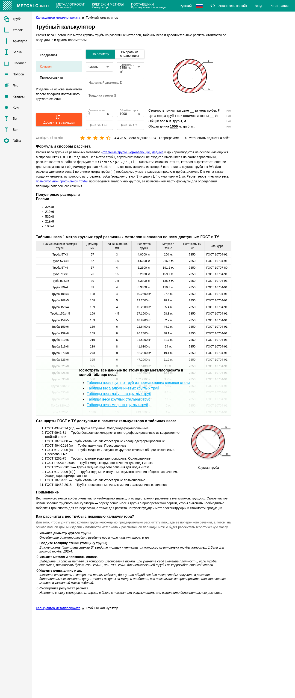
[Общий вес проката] (128, 112)
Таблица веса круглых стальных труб (118, 399)
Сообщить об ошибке (49, 138)
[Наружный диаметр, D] (111, 82)
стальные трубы (114, 152)
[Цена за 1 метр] (95, 125)
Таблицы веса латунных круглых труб (119, 394)
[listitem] (16, 18)
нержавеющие (139, 152)
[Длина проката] (97, 112)
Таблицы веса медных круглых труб (117, 405)
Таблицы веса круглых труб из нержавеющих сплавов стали (138, 383)
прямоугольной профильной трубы (62, 181)
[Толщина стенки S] (111, 95)
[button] (59, 119)
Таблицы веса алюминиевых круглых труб (123, 388)
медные (157, 152)
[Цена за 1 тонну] (127, 125)
